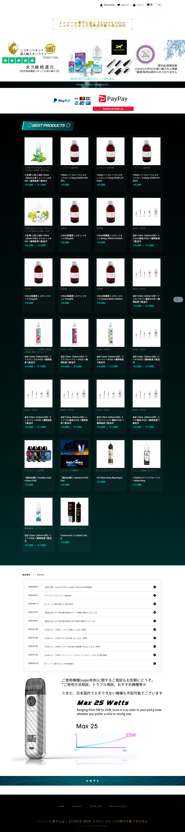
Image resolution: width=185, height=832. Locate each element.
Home (61, 806)
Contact (77, 806)
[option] (92, 58)
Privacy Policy (118, 806)
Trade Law (96, 806)
